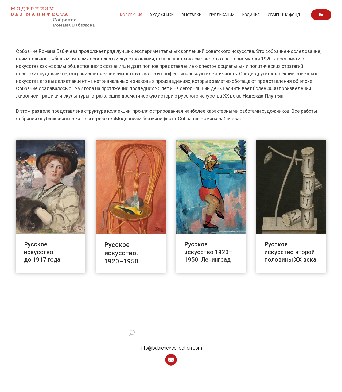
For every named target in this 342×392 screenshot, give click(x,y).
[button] (171, 359)
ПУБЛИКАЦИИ (221, 15)
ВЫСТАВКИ (191, 15)
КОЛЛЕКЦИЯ (131, 15)
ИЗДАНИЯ (251, 15)
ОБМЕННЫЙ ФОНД (284, 15)
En (321, 15)
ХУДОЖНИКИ (162, 15)
